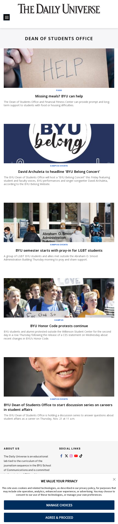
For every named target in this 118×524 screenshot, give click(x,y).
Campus (59, 320)
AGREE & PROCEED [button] (59, 517)
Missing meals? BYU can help (59, 96)
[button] (114, 479)
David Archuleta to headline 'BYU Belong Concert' (59, 171)
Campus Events (59, 166)
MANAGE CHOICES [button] (59, 505)
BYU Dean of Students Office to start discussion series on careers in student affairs (57, 407)
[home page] (59, 11)
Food (59, 90)
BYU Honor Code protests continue (59, 325)
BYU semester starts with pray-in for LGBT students (59, 250)
